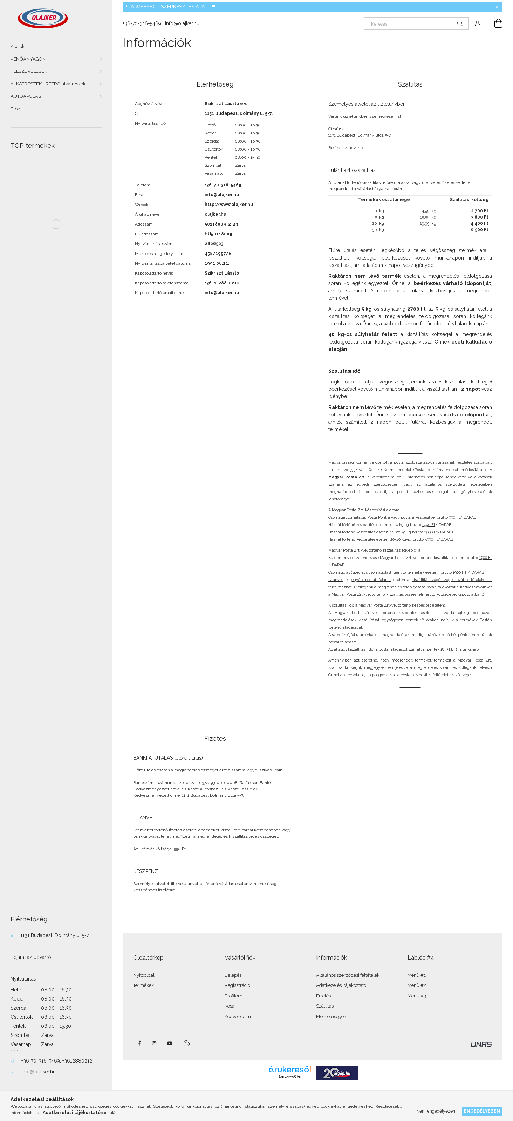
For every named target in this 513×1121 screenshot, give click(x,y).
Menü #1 (417, 975)
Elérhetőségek (331, 1016)
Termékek (143, 985)
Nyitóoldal (144, 975)
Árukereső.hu (289, 1077)
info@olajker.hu (38, 1071)
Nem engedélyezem (436, 1111)
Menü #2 (417, 985)
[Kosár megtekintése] (494, 23)
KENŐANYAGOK (28, 59)
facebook (139, 1043)
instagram (154, 1043)
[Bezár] (497, 7)
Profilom (233, 995)
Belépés (233, 975)
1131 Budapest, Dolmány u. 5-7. (54, 935)
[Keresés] (416, 23)
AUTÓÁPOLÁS (26, 96)
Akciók (18, 46)
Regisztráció (237, 985)
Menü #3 (417, 995)
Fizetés (323, 995)
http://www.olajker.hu (229, 204)
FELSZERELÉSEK (29, 71)
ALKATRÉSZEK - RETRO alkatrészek (48, 84)
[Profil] (477, 23)
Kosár (230, 1006)
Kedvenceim (238, 1016)
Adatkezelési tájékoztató (341, 985)
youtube (170, 1043)
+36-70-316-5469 (40, 1061)
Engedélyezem (482, 1111)
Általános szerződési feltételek (347, 975)
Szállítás (325, 1006)
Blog (15, 108)
